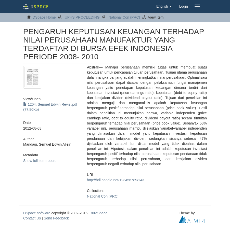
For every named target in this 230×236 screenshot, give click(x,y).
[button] (163, 6)
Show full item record (40, 161)
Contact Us (32, 218)
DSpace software (36, 213)
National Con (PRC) (124, 17)
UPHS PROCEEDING (82, 17)
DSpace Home (44, 17)
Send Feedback (56, 218)
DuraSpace (98, 213)
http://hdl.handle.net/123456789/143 (115, 180)
